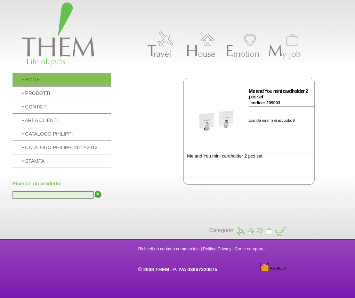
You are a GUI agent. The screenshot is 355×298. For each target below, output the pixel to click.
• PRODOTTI (36, 93)
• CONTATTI (35, 107)
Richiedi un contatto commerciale (169, 249)
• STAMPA (33, 161)
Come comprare (250, 249)
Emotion (259, 231)
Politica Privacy (217, 249)
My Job (269, 231)
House (250, 231)
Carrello (280, 231)
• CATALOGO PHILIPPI (47, 134)
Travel (240, 231)
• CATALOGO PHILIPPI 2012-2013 (60, 147)
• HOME (31, 79)
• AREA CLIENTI (40, 120)
